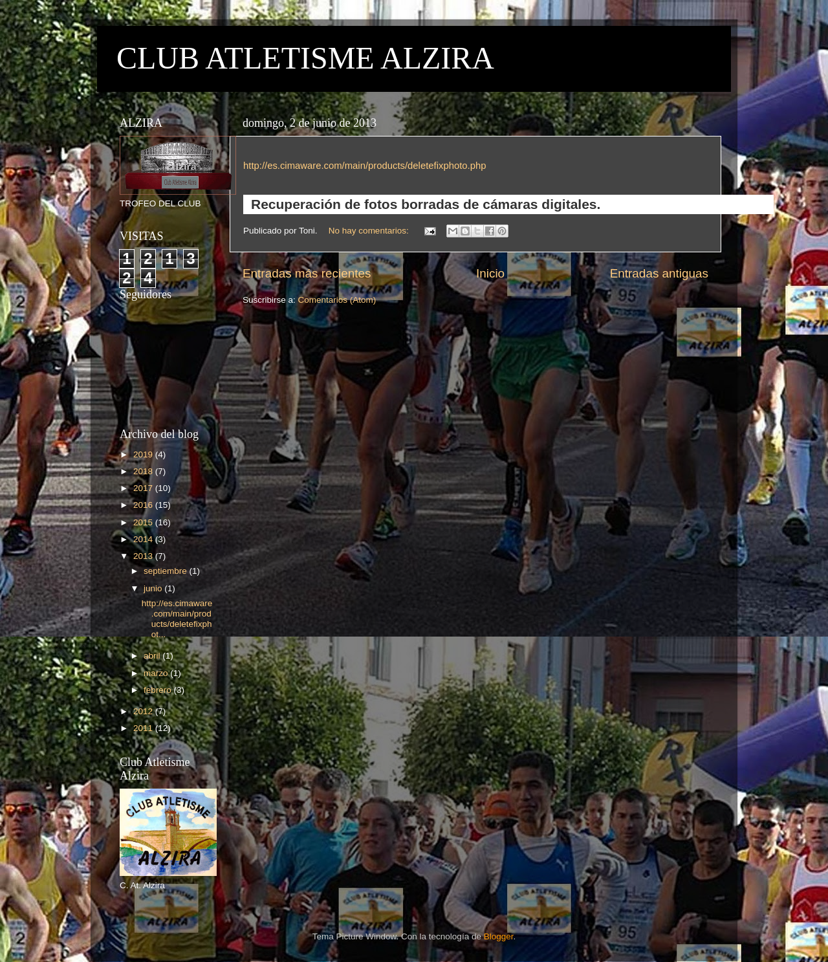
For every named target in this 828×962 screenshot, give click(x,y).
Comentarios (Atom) (337, 300)
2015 (144, 522)
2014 (144, 539)
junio (154, 588)
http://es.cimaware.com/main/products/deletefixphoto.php (364, 165)
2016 (144, 505)
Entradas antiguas (659, 273)
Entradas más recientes (307, 273)
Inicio (490, 273)
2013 (144, 556)
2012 (144, 711)
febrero (159, 690)
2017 (144, 488)
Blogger (499, 936)
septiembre (167, 571)
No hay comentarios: (370, 230)
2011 (144, 728)
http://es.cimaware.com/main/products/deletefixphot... (177, 619)
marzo (157, 673)
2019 (144, 454)
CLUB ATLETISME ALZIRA (305, 58)
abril (153, 656)
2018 (144, 471)
